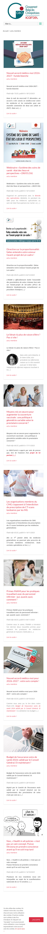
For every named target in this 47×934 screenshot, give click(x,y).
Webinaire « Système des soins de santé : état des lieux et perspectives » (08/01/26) (23, 170)
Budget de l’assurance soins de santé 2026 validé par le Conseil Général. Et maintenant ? (23, 708)
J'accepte (36, 920)
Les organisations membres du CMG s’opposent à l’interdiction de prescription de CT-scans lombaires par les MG (22, 505)
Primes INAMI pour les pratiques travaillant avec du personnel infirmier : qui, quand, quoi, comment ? (23, 595)
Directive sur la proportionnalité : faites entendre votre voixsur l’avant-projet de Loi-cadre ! (23, 252)
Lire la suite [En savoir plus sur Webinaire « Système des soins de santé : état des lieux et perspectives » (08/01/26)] (11, 208)
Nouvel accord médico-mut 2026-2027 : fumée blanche (23, 74)
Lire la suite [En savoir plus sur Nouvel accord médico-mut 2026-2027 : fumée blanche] (11, 113)
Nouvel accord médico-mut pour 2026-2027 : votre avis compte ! (23, 679)
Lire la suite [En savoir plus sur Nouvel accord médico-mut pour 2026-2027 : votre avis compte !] (11, 716)
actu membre (12, 79)
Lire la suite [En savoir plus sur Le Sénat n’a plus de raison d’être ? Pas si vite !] (11, 375)
